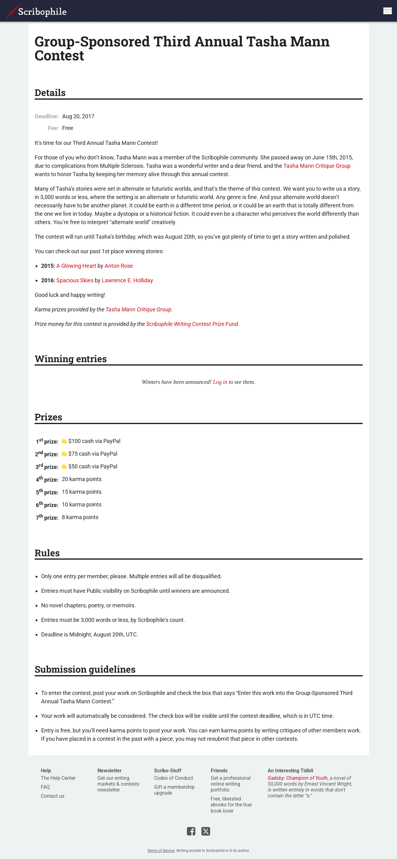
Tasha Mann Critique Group (317, 166)
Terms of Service (161, 850)
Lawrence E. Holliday (127, 280)
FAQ (45, 787)
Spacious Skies (74, 280)
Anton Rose (119, 265)
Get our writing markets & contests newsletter (118, 784)
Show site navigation (387, 11)
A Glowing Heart (76, 265)
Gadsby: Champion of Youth (298, 778)
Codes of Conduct (173, 778)
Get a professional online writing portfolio (231, 784)
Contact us (52, 796)
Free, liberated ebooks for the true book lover (231, 804)
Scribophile (36, 11)
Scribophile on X (205, 831)
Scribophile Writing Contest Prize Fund (192, 324)
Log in (220, 382)
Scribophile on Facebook (191, 831)
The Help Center (58, 778)
